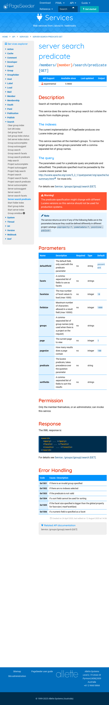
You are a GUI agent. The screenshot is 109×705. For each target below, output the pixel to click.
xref (8, 239)
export (9, 66)
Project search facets (18, 178)
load (8, 87)
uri (7, 226)
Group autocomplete (17, 143)
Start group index (16, 206)
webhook (10, 234)
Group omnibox (16, 213)
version (10, 230)
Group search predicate (19, 157)
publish (10, 117)
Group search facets (17, 153)
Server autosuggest (17, 188)
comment (11, 57)
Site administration (17, 676)
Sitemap (17, 671)
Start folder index (16, 203)
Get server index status (18, 139)
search (9, 122)
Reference (46, 9)
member (10, 96)
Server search (14, 192)
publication (11, 113)
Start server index (16, 210)
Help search (13, 160)
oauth (9, 105)
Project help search (17, 171)
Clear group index (16, 125)
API (73, 3)
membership (12, 100)
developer (11, 62)
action (9, 49)
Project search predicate (19, 181)
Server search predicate (19, 199)
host (8, 79)
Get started (89, 9)
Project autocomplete (18, 164)
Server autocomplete (17, 185)
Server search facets (17, 195)
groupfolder (12, 75)
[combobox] (68, 9)
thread (9, 222)
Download (45, 2)
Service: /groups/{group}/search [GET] (75, 186)
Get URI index (14, 129)
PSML (60, 3)
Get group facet (15, 132)
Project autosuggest (17, 167)
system (10, 217)
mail (8, 92)
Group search (14, 150)
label (9, 83)
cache (9, 53)
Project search (14, 174)
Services (54, 17)
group (9, 70)
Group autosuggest (17, 146)
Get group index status (18, 136)
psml (8, 109)
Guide (86, 3)
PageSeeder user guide (42, 671)
